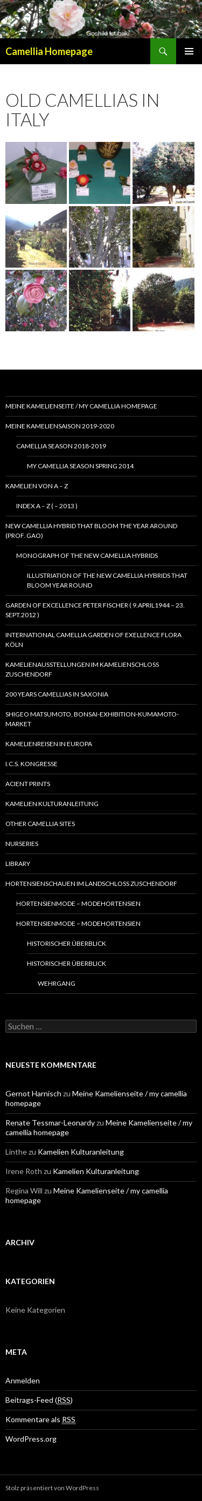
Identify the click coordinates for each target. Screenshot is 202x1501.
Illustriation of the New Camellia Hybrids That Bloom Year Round (107, 580)
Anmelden (22, 1380)
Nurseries (21, 844)
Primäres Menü (189, 51)
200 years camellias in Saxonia (56, 694)
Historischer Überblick (66, 943)
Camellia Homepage (49, 51)
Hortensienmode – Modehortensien (78, 903)
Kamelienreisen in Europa (48, 744)
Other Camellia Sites (40, 824)
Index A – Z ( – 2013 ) (47, 506)
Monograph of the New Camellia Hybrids (87, 555)
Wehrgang (56, 983)
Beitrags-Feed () (39, 1400)
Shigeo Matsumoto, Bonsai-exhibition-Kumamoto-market (92, 719)
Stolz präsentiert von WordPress (52, 1488)
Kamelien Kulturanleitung (52, 804)
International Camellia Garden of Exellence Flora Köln (93, 640)
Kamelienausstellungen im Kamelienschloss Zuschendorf (82, 669)
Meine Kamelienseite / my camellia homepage (81, 406)
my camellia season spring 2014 (80, 466)
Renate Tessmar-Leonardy (50, 1122)
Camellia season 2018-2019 (61, 446)
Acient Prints (27, 784)
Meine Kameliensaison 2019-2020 (59, 426)
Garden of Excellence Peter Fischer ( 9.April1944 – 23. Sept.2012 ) (95, 610)
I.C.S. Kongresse (31, 764)
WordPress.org (31, 1438)
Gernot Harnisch (33, 1093)
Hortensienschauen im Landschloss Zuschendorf (91, 883)
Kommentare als (40, 1419)
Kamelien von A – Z (36, 486)
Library (17, 863)
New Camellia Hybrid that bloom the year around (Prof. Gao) (91, 531)
